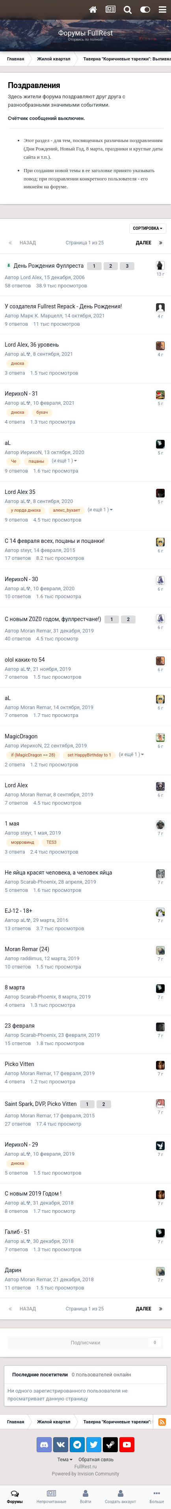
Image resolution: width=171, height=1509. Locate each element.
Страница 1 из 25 (86, 243)
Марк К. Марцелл (41, 316)
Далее (143, 243)
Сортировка (147, 228)
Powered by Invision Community (85, 1474)
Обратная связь (95, 1459)
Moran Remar (35, 631)
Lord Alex (31, 277)
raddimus (31, 958)
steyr (26, 550)
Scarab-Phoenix (38, 882)
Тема (65, 1459)
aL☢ (25, 354)
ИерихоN (31, 452)
